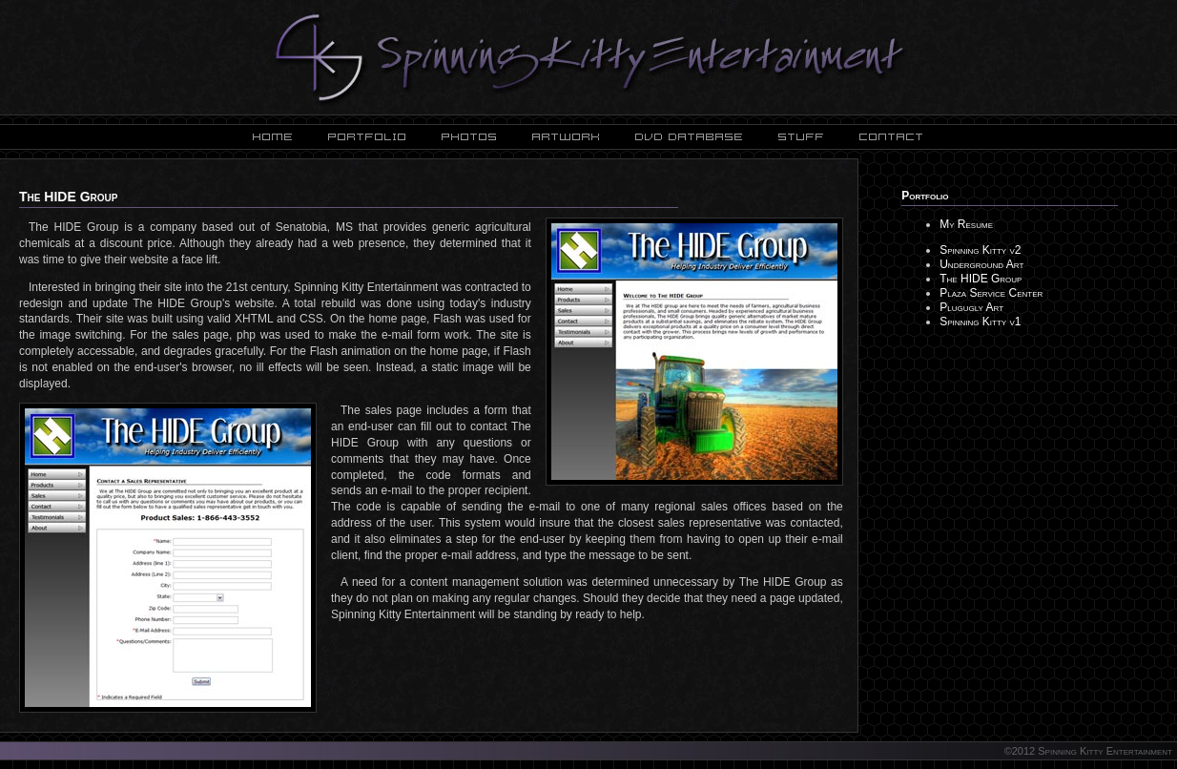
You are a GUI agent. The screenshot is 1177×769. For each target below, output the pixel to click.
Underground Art (981, 264)
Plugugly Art (971, 307)
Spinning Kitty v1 (980, 321)
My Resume (966, 224)
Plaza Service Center (991, 293)
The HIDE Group (981, 278)
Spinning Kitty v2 (980, 250)
